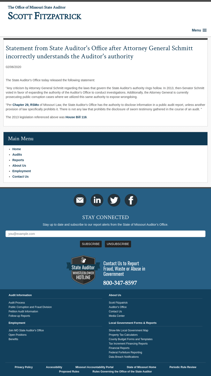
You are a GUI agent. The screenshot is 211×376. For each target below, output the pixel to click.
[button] (199, 30)
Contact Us (20, 176)
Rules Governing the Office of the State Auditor (122, 371)
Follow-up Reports (19, 315)
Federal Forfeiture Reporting (125, 352)
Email (80, 200)
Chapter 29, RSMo (26, 105)
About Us (19, 165)
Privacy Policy (24, 367)
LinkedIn (97, 200)
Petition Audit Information (23, 311)
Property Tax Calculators (123, 334)
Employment (21, 171)
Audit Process (17, 302)
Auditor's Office (118, 307)
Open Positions (17, 334)
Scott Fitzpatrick (118, 302)
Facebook (131, 200)
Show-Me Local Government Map (128, 330)
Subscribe (91, 244)
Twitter (114, 200)
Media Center (117, 315)
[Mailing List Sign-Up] (105, 233)
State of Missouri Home (141, 367)
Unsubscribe (118, 244)
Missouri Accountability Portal (94, 367)
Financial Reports (119, 348)
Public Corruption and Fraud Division (30, 307)
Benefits (13, 339)
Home (16, 149)
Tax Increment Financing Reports (128, 343)
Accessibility (54, 367)
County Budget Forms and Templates (131, 339)
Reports (18, 160)
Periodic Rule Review (183, 367)
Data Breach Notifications (124, 356)
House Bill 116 (76, 117)
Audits (17, 154)
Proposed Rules (69, 371)
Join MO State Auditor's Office (26, 330)
